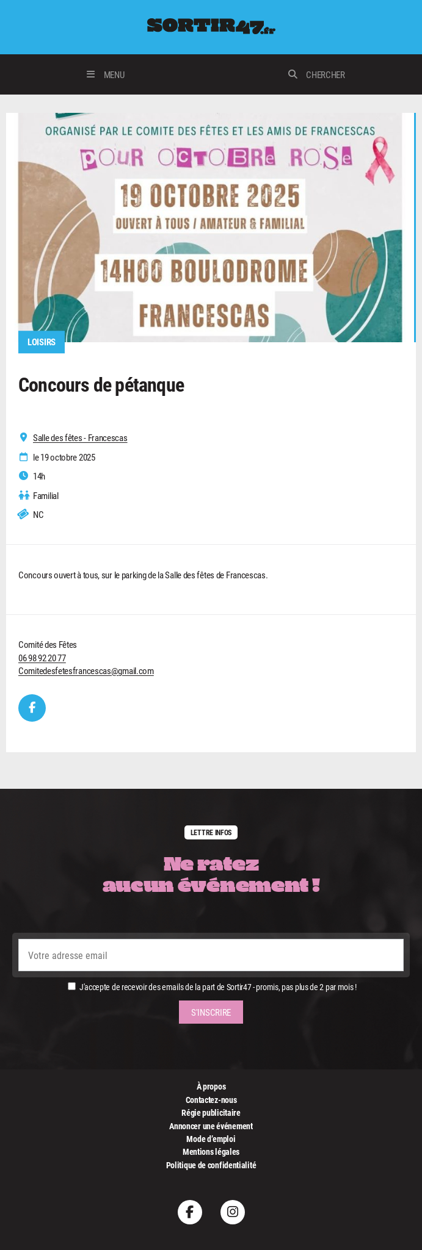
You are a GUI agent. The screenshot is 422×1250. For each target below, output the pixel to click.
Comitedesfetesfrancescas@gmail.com (86, 670)
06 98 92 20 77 (42, 658)
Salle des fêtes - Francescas (80, 438)
